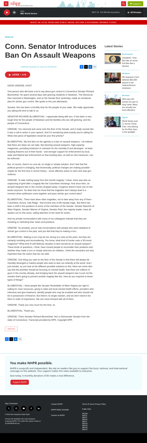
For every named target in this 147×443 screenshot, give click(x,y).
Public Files (86, 409)
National (9, 37)
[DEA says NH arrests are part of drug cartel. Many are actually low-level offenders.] (113, 100)
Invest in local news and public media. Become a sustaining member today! (73, 22)
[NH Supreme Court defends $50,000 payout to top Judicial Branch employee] (113, 78)
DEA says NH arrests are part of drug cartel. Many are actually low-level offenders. (130, 104)
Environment (127, 54)
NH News (126, 73)
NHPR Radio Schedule (60, 410)
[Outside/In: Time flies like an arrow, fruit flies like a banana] (113, 58)
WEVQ (84, 427)
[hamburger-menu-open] (6, 3)
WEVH (84, 420)
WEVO (84, 425)
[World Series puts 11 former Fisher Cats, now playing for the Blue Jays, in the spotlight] (113, 122)
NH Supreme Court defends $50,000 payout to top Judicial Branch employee (130, 82)
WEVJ (84, 421)
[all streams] (134, 12)
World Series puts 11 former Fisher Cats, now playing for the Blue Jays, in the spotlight (130, 126)
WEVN (84, 423)
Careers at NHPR (58, 415)
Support (136, 3)
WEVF (84, 418)
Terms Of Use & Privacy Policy (94, 404)
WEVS (84, 429)
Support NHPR (19, 382)
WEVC (84, 416)
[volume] (14, 12)
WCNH (85, 414)
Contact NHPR (57, 404)
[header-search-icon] (123, 3)
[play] (7, 12)
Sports (125, 117)
